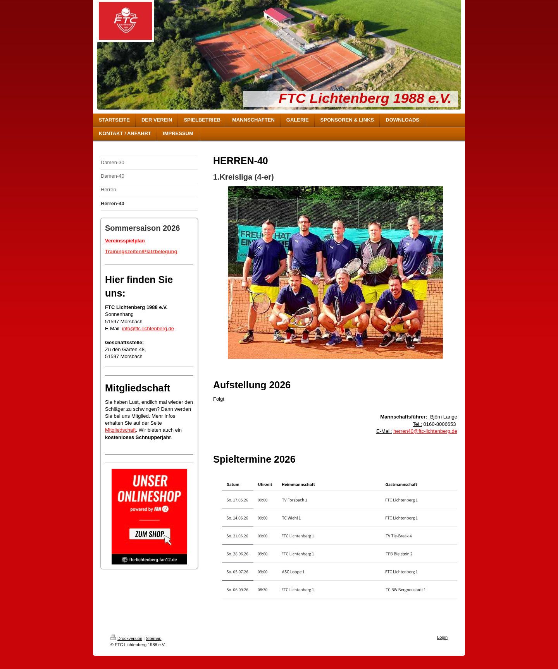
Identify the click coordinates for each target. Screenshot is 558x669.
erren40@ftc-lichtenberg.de (426, 431)
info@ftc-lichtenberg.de (148, 328)
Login (442, 637)
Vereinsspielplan (125, 241)
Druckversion (126, 638)
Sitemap (153, 638)
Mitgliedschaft (120, 430)
